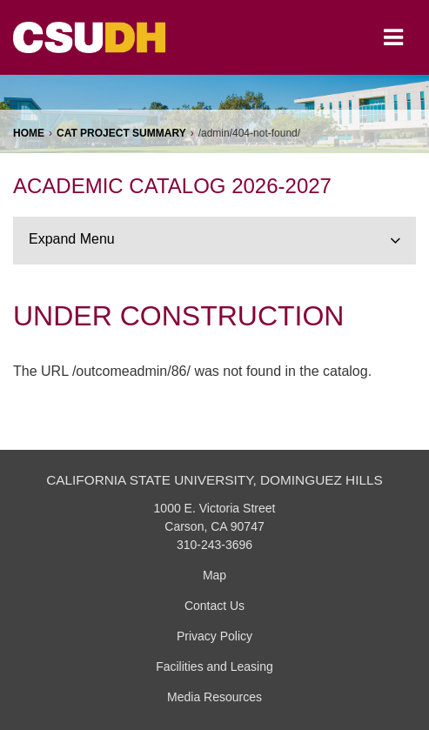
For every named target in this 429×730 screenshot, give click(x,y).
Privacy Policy (214, 636)
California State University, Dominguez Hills (214, 479)
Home (28, 133)
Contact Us (214, 606)
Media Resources (214, 697)
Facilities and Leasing (214, 666)
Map (214, 575)
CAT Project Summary (121, 133)
